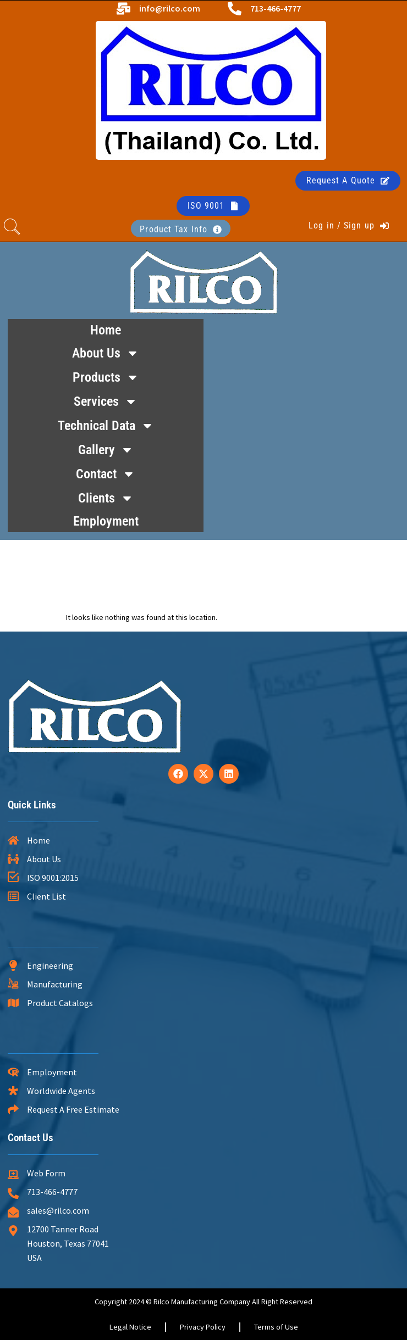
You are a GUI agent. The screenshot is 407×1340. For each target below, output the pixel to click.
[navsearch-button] (12, 228)
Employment (106, 521)
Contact (105, 474)
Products (106, 377)
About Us (105, 353)
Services (106, 401)
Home (105, 330)
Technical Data (106, 426)
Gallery (106, 450)
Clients (106, 498)
